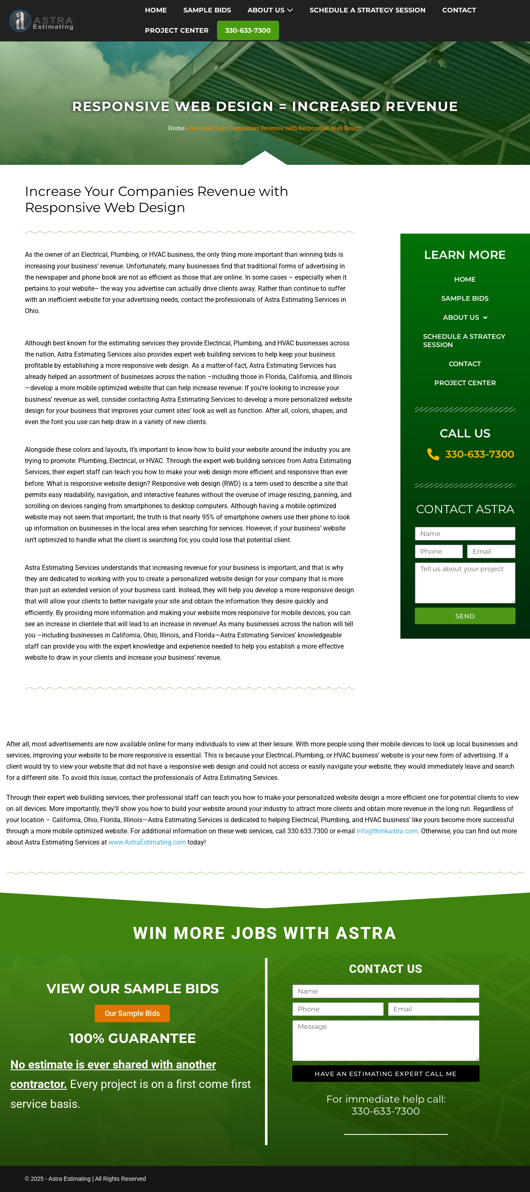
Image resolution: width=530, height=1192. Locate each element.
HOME (156, 10)
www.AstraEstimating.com (147, 842)
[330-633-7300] (433, 455)
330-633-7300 (248, 30)
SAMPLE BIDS (207, 10)
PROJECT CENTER (177, 30)
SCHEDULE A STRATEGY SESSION (368, 10)
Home (176, 128)
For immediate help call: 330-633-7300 (386, 1105)
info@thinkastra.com (387, 831)
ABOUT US (270, 10)
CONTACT (459, 10)
